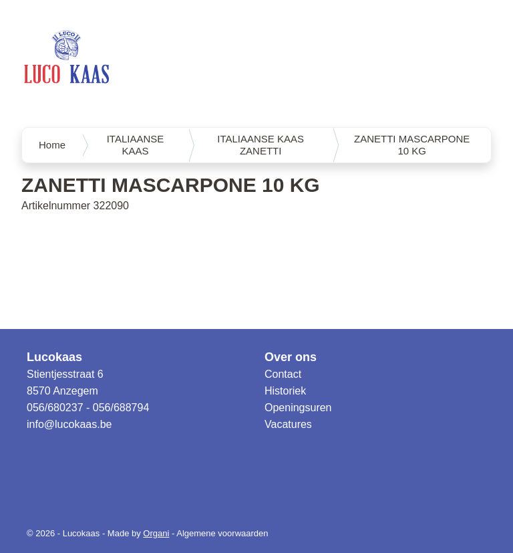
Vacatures (288, 424)
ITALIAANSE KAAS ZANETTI (260, 144)
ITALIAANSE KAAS (135, 144)
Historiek (285, 391)
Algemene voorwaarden (222, 533)
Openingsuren (298, 407)
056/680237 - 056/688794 (88, 407)
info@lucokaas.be (69, 424)
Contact (283, 374)
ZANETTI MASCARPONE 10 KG (412, 144)
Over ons (291, 357)
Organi (156, 533)
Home (52, 144)
